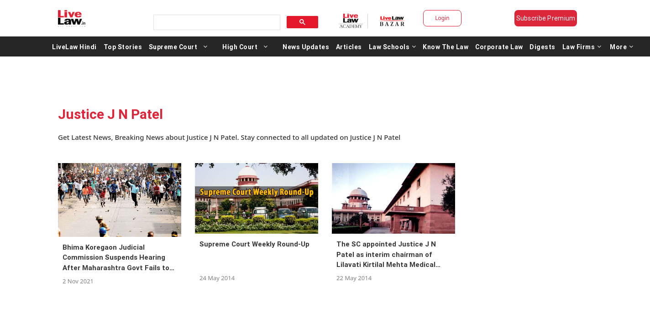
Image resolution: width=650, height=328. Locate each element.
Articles (349, 46)
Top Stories (123, 46)
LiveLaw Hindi (74, 46)
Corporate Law (499, 46)
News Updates (306, 46)
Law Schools (392, 46)
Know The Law (445, 46)
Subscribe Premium (546, 18)
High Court (239, 46)
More (622, 46)
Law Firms (582, 46)
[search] (216, 22)
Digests (542, 46)
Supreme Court (173, 46)
